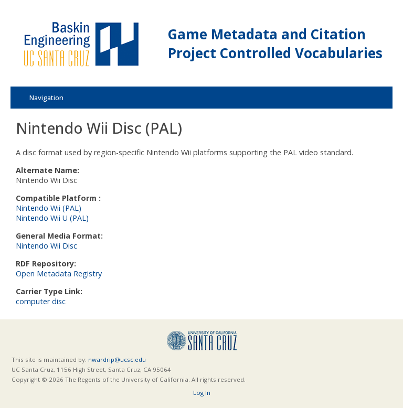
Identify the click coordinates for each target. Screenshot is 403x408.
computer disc (41, 301)
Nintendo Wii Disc (46, 246)
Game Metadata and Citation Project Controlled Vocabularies (275, 43)
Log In (201, 392)
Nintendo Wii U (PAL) (52, 218)
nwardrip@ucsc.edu (117, 359)
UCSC (202, 340)
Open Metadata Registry (59, 273)
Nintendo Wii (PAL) (48, 208)
